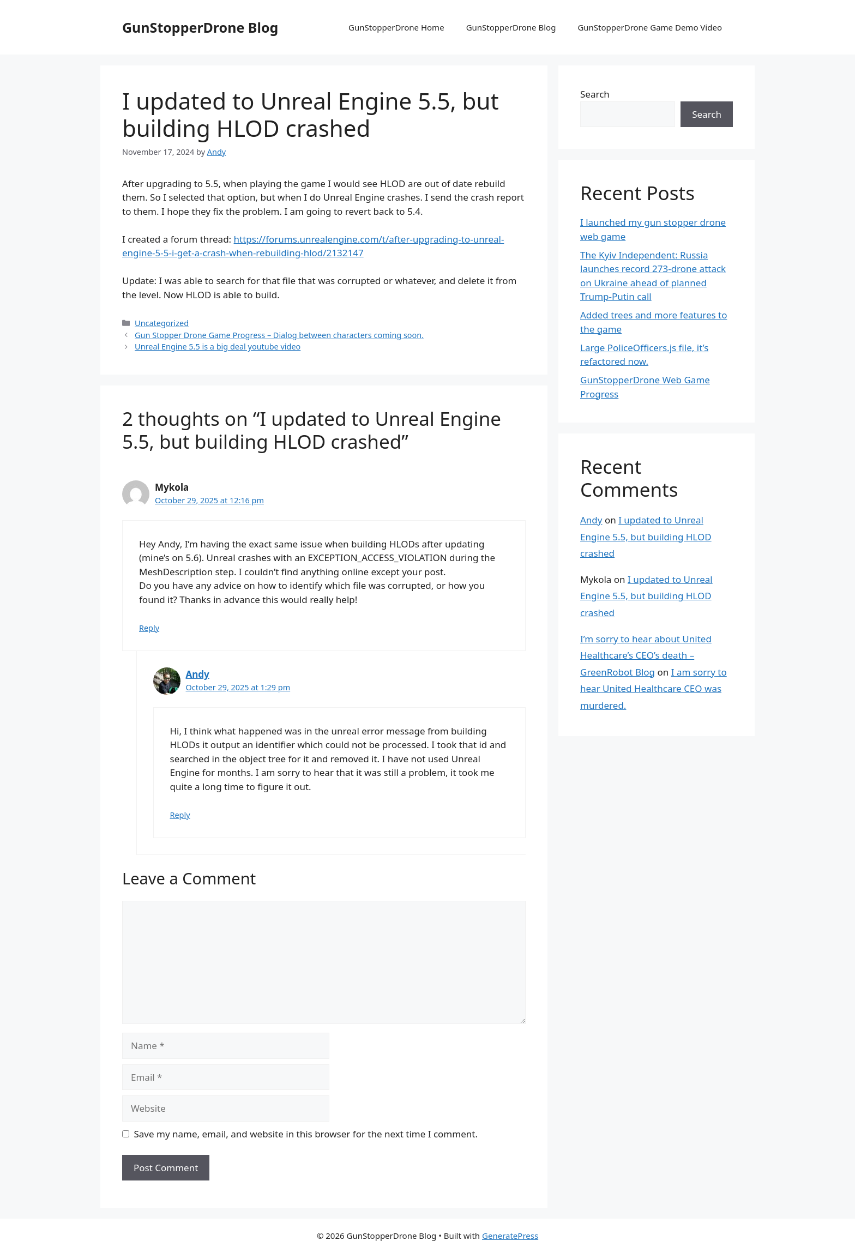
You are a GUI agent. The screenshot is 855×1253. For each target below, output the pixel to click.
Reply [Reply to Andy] (180, 815)
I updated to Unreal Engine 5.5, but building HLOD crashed (646, 536)
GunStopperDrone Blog (200, 27)
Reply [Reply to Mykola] (149, 628)
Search (595, 94)
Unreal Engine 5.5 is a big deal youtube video (217, 346)
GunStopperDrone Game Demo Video (649, 27)
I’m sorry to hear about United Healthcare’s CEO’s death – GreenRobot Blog (646, 655)
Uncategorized (162, 323)
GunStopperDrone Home (396, 27)
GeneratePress (510, 1235)
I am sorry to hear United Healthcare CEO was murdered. (653, 689)
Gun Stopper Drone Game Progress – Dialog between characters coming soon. (279, 335)
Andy (197, 674)
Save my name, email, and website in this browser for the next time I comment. (306, 1134)
